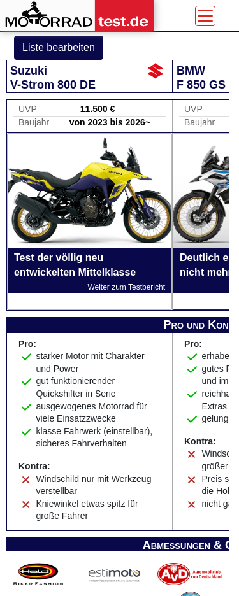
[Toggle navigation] (205, 16)
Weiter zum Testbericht (126, 287)
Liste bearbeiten (58, 47)
